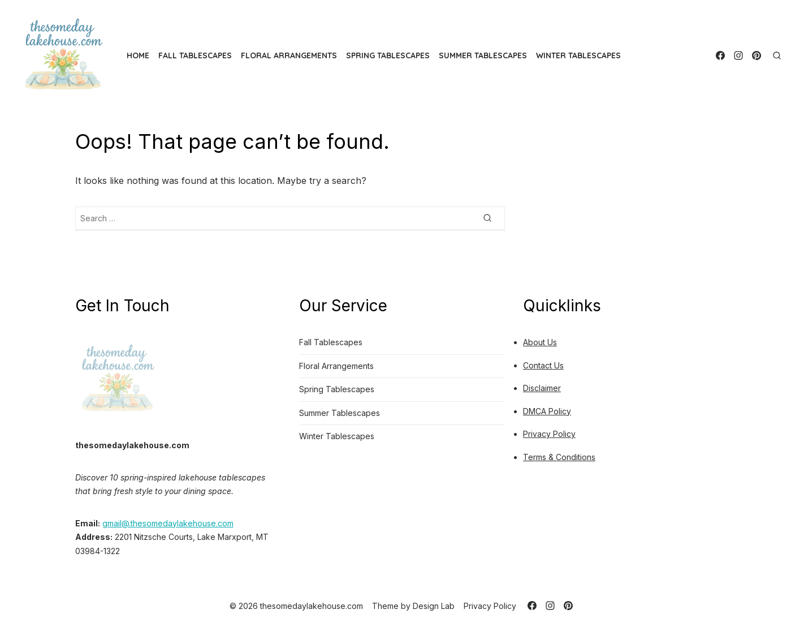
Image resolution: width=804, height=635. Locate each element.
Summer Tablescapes (483, 55)
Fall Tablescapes (195, 55)
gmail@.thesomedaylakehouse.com (168, 523)
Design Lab (434, 606)
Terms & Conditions (559, 457)
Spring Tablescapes (388, 55)
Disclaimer (542, 388)
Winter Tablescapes (578, 55)
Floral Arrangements (289, 55)
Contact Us (543, 365)
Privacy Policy (549, 434)
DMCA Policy (547, 411)
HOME (138, 55)
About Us (540, 342)
